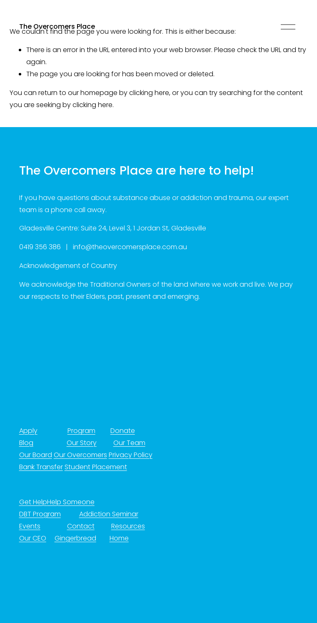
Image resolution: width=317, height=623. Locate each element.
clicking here (149, 93)
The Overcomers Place (57, 26)
